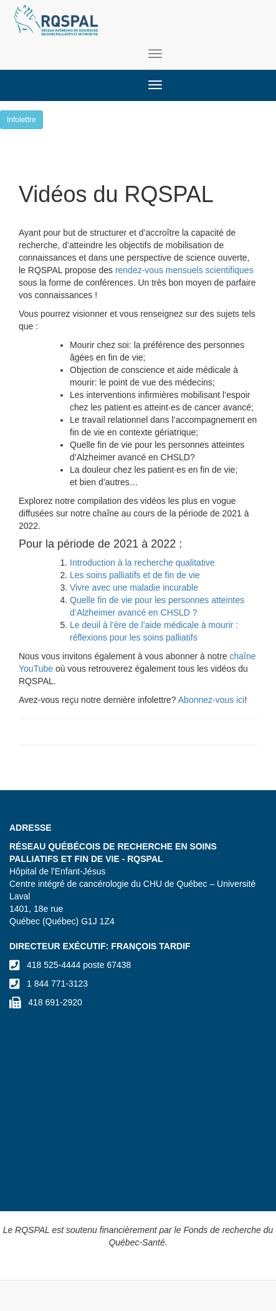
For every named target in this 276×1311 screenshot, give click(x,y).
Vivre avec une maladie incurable (135, 588)
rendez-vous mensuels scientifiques (184, 270)
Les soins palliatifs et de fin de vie (136, 575)
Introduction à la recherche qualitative (142, 563)
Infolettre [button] (21, 119)
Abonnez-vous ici (211, 700)
